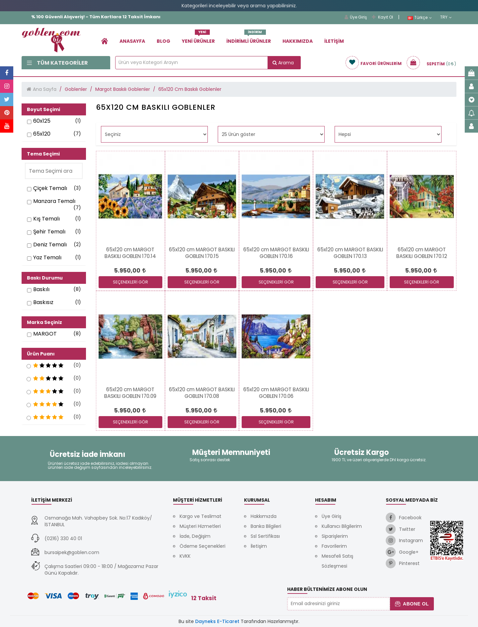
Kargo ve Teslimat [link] (200, 516)
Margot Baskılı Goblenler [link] (122, 89)
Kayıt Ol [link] (382, 17)
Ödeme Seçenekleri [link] (202, 546)
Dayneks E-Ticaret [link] (217, 621)
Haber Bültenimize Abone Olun (327, 589)
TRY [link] (446, 17)
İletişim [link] (334, 41)
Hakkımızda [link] (297, 41)
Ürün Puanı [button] (41, 353)
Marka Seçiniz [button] (44, 322)
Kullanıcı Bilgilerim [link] (342, 526)
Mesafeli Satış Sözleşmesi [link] (337, 561)
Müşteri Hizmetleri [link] (200, 526)
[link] (104, 41)
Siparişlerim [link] (335, 536)
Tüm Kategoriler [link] (57, 63)
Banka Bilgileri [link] (266, 526)
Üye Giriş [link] (356, 17)
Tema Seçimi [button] (43, 154)
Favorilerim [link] (334, 546)
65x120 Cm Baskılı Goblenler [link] (189, 89)
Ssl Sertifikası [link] (265, 536)
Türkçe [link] (420, 17)
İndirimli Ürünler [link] (248, 38)
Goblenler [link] (76, 89)
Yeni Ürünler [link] (198, 38)
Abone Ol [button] (412, 603)
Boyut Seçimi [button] (43, 109)
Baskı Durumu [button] (45, 278)
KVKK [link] (185, 556)
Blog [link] (163, 41)
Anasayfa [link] (132, 41)
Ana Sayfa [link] (44, 89)
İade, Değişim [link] (195, 536)
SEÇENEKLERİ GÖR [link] (130, 282)
